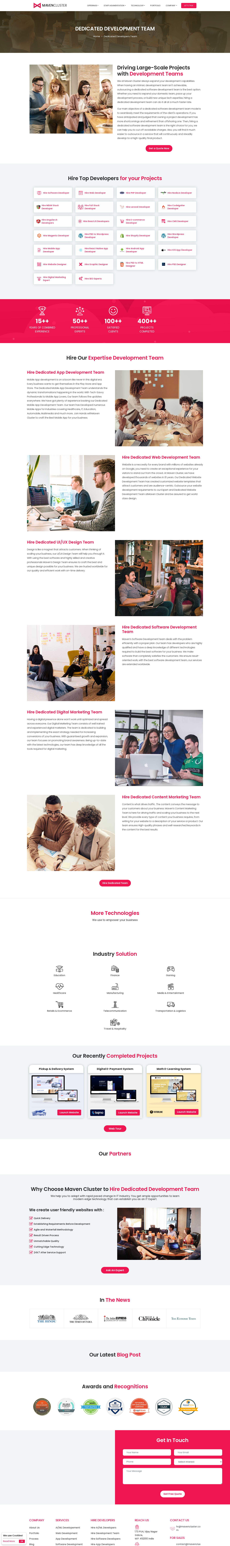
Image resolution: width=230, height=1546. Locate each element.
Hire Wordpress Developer (172, 236)
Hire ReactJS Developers (93, 221)
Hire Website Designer (51, 264)
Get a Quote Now (159, 148)
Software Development (69, 1509)
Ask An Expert (115, 1235)
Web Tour (115, 1093)
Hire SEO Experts (90, 279)
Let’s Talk (188, 5)
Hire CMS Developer (174, 221)
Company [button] (171, 5)
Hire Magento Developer (52, 236)
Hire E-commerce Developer (132, 221)
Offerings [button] (92, 5)
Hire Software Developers (105, 1503)
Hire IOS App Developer (176, 250)
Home (96, 36)
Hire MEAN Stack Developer (47, 207)
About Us (34, 1492)
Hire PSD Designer (173, 264)
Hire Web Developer (92, 193)
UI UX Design (63, 1514)
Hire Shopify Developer (134, 236)
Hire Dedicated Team (115, 883)
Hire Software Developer (52, 193)
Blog (31, 1509)
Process (33, 1503)
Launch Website (69, 1077)
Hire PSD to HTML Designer (131, 264)
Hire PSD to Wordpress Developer (93, 236)
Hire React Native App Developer (93, 250)
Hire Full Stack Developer (88, 207)
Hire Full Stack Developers (106, 1514)
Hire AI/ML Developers (103, 1492)
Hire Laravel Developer (134, 207)
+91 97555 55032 (185, 1516)
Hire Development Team (105, 1497)
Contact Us (35, 1514)
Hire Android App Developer (131, 250)
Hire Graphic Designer (93, 264)
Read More (9, 1541)
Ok (22, 1541)
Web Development (67, 1497)
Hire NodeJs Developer (176, 193)
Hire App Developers (103, 1509)
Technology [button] (137, 5)
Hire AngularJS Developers (46, 221)
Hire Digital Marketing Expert (51, 279)
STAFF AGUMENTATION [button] (114, 5)
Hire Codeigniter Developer (173, 207)
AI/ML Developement (68, 1492)
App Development (66, 1503)
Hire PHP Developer (132, 193)
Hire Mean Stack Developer (106, 1520)
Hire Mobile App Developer (48, 250)
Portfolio (155, 5)
